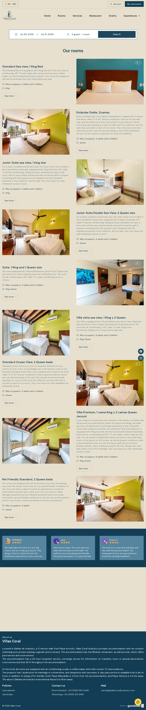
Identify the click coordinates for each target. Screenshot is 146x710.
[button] (73, 34)
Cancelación (8, 690)
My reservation (134, 4)
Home (47, 15)
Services (77, 15)
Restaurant (95, 15)
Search (117, 34)
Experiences (132, 15)
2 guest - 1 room (78, 34)
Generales (7, 694)
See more (12, 97)
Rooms (61, 15)
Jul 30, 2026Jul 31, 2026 (34, 34)
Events (112, 15)
